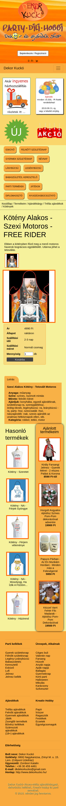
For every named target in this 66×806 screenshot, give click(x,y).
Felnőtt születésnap (16, 655)
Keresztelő (11, 664)
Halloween (42, 679)
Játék (8, 718)
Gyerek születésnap (17, 652)
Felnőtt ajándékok (15, 712)
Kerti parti (41, 676)
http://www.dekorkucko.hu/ (26, 772)
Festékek (41, 718)
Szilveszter (42, 688)
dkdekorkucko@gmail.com (25, 769)
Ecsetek (40, 721)
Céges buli (42, 652)
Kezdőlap (7, 203)
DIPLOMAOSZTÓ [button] (14, 195)
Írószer (40, 712)
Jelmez (9, 673)
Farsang (40, 658)
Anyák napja (43, 664)
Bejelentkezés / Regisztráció (33, 53)
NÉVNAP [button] (43, 159)
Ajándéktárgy (35, 203)
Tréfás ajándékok (53, 203)
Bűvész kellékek (14, 724)
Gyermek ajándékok (17, 715)
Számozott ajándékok (11, 729)
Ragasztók (42, 715)
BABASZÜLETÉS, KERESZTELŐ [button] (21, 177)
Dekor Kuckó (14, 68)
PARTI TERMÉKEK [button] (15, 186)
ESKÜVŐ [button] (10, 150)
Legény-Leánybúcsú (17, 658)
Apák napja (42, 667)
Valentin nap (43, 655)
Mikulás (40, 682)
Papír (39, 709)
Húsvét (40, 661)
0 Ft (33, 60)
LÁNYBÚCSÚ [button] (12, 168)
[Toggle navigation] (58, 68)
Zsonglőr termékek (16, 721)
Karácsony (42, 685)
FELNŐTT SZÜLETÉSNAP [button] (33, 150)
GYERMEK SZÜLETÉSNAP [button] (19, 159)
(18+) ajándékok (14, 733)
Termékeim (20, 203)
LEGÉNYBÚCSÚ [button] (33, 168)
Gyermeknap (43, 673)
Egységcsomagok (46, 724)
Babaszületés (13, 661)
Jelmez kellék (13, 676)
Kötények (8, 206)
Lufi (7, 670)
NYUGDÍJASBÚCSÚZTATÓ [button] (42, 195)
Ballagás (41, 670)
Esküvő (9, 667)
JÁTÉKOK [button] (35, 186)
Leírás (10, 379)
